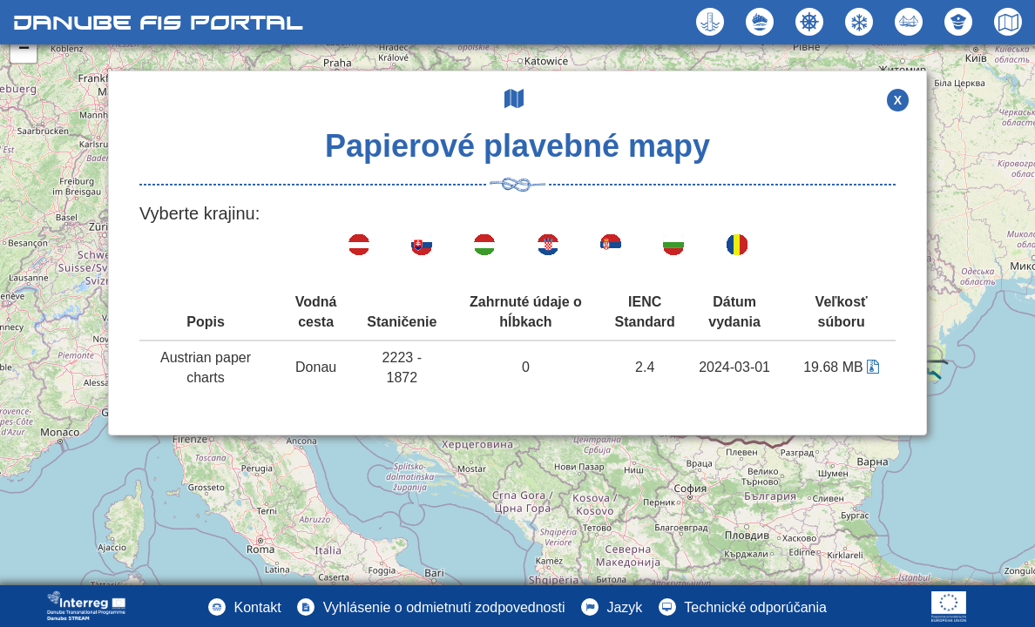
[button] (911, 22)
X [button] (898, 100)
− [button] (24, 50)
